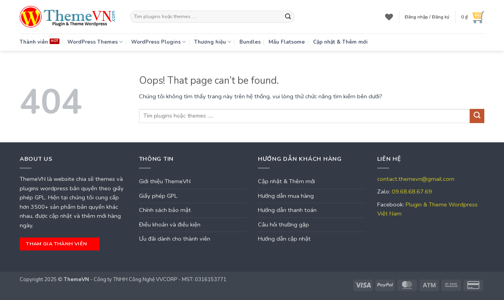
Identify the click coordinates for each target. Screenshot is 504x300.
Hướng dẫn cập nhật (284, 239)
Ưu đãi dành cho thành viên (174, 239)
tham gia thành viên (58, 243)
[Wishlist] (389, 17)
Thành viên (34, 42)
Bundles (250, 42)
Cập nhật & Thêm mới (340, 42)
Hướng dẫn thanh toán (287, 210)
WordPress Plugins (158, 42)
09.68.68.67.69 (412, 191)
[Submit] (288, 17)
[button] (427, 17)
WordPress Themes (95, 42)
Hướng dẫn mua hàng (286, 196)
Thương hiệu (212, 42)
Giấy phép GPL (158, 196)
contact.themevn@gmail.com (415, 179)
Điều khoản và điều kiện (169, 224)
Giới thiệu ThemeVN (165, 181)
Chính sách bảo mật (165, 210)
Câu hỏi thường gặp (283, 224)
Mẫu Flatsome (287, 42)
